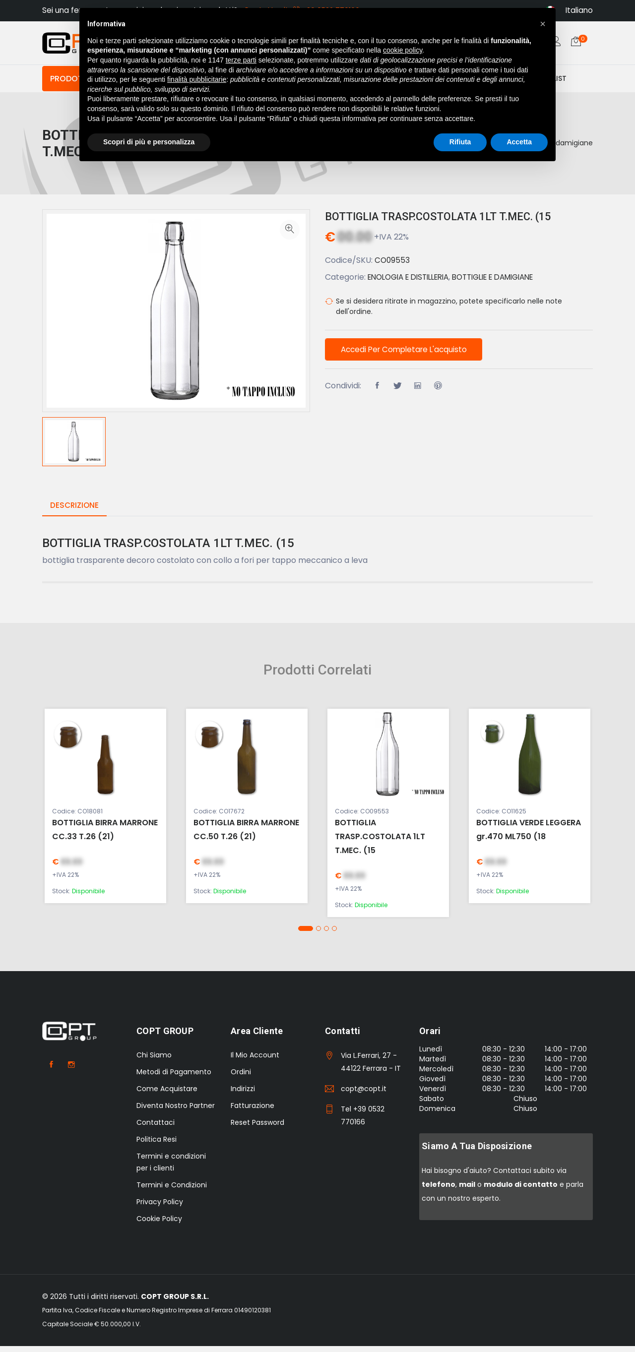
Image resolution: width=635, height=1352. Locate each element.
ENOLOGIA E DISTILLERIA (413, 282)
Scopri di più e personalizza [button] (148, 142)
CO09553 (393, 265)
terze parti (241, 60)
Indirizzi (243, 1095)
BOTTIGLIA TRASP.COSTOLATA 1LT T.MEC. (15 (451, 222)
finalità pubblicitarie (196, 79)
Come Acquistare (166, 1095)
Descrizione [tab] (75, 511)
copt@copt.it (363, 1095)
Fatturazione (252, 1111)
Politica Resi (156, 1145)
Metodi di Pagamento (173, 1078)
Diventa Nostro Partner (175, 1111)
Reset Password (257, 1128)
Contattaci (155, 1128)
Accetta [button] (519, 142)
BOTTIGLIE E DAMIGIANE (509, 282)
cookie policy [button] (402, 50)
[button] (306, 935)
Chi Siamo (154, 1061)
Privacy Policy (159, 1208)
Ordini (241, 1078)
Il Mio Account (255, 1061)
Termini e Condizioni (171, 1191)
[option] (74, 447)
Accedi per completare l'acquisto (409, 356)
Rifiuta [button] (460, 142)
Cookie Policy (159, 1224)
